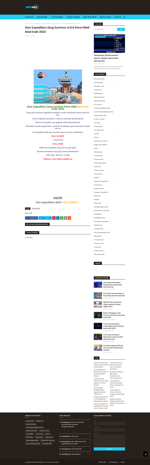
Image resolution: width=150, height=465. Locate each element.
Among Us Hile (99, 79)
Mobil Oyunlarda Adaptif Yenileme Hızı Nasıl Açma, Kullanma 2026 (117, 402)
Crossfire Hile (99, 130)
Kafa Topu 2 (99, 185)
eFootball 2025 (99, 254)
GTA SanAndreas (100, 163)
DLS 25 (97, 134)
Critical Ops (98, 126)
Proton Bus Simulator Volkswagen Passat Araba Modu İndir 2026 (113, 326)
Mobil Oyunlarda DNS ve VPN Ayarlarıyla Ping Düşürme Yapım (101, 399)
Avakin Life (98, 90)
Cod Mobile (29, 434)
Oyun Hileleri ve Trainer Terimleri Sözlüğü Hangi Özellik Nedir (117, 393)
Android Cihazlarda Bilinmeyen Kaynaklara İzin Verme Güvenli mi (116, 375)
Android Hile (37, 23)
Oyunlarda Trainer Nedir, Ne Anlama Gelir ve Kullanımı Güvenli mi (116, 366)
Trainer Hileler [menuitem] (57, 17)
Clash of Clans (100, 119)
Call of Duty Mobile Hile (102, 108)
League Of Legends (101, 192)
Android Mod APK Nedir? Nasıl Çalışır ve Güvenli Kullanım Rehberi (101, 373)
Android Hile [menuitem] (41, 17)
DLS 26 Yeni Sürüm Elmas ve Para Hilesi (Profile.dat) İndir (114, 294)
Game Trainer (99, 170)
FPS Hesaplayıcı (114, 462)
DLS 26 (97, 137)
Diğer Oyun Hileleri (101, 145)
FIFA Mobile (98, 152)
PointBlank (98, 214)
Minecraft (98, 203)
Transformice (99, 240)
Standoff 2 (98, 236)
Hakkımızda (102, 462)
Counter (97, 123)
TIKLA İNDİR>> (71, 202)
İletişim (123, 462)
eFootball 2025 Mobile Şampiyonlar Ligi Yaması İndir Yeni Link (112, 285)
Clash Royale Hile (100, 115)
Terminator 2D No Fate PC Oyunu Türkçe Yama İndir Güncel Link (106, 58)
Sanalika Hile (99, 229)
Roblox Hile (98, 225)
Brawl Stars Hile (100, 101)
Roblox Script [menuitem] (105, 17)
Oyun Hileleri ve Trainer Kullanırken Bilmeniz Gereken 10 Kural (116, 384)
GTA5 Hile (98, 167)
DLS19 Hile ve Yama (101, 141)
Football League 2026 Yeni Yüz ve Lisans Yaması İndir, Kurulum (113, 348)
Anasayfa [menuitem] (29, 17)
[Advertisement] (58, 51)
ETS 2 (96, 148)
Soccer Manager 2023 (33, 444)
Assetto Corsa (99, 86)
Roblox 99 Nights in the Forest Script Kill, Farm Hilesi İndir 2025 (114, 315)
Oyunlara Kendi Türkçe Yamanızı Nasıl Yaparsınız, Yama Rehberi (101, 382)
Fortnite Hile (98, 156)
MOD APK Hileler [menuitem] (90, 17)
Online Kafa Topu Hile (102, 211)
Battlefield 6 (99, 94)
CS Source (98, 104)
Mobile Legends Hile (101, 207)
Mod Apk (83, 106)
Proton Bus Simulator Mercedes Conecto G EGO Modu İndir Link (113, 337)
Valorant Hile (99, 251)
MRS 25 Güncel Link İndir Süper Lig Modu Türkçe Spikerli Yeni (112, 304)
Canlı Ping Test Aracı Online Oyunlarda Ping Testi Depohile (101, 365)
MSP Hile (97, 196)
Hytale (97, 178)
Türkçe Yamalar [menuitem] (73, 17)
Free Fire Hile (99, 159)
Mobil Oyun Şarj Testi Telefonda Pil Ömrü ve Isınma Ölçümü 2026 (101, 406)
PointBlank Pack (100, 218)
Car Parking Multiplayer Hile (104, 112)
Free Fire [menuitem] (117, 17)
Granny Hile (98, 174)
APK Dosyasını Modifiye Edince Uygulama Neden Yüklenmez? (100, 391)
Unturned (98, 247)
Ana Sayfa (28, 23)
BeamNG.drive (99, 97)
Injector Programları (101, 181)
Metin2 (97, 200)
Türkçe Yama (99, 243)
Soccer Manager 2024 (102, 232)
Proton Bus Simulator (102, 221)
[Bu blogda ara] (105, 29)
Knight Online (99, 189)
